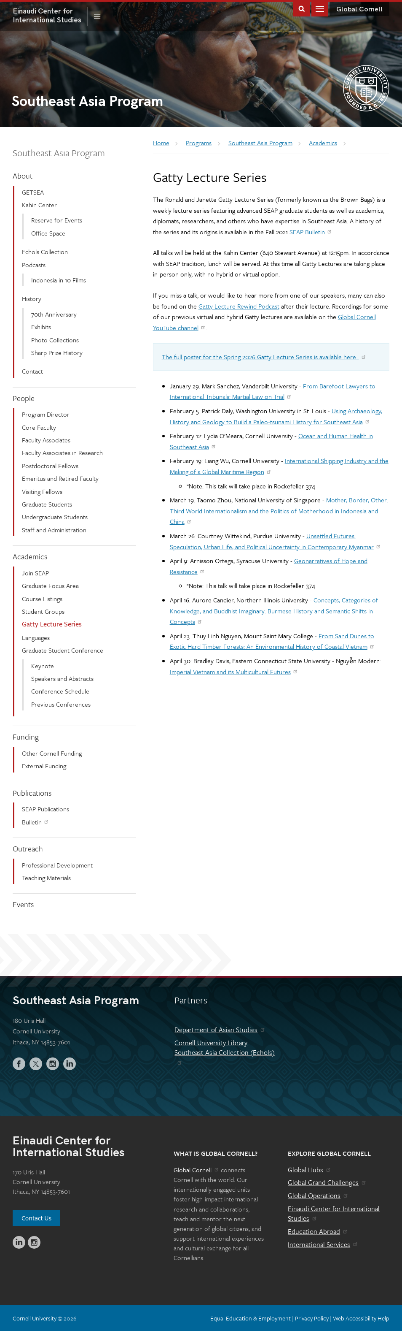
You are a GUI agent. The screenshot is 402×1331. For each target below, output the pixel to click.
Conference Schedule (60, 691)
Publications (32, 792)
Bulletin (35, 822)
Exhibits (41, 326)
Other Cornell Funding (52, 753)
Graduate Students (47, 504)
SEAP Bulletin (310, 231)
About (22, 175)
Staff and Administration (54, 529)
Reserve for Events (56, 220)
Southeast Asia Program (59, 152)
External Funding (44, 765)
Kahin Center (39, 204)
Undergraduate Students (55, 516)
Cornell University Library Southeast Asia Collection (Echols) (224, 1051)
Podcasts (34, 264)
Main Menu (319, 8)
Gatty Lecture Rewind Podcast (238, 306)
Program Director (46, 414)
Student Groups (43, 611)
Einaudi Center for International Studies (334, 1214)
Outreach (28, 848)
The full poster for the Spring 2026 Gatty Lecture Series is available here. (264, 356)
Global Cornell (359, 9)
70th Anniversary (54, 314)
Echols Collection (45, 251)
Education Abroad (318, 1231)
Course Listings (42, 598)
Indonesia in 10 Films (58, 280)
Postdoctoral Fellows (50, 465)
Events (23, 904)
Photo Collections (55, 339)
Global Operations (318, 1195)
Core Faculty (39, 427)
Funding (26, 736)
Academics (30, 556)
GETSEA (33, 192)
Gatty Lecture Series (52, 624)
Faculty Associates (46, 440)
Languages (36, 637)
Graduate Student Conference (62, 650)
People (24, 398)
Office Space (48, 233)
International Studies (50, 15)
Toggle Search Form (301, 8)
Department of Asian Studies (219, 1030)
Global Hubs (309, 1170)
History (31, 298)
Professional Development (57, 865)
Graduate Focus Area (50, 585)
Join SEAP (35, 572)
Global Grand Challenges (327, 1182)
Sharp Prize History (57, 352)
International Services (323, 1244)
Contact (32, 371)
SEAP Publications (45, 808)
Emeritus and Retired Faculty (60, 478)
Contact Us (36, 1218)
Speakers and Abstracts (62, 678)
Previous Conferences (61, 704)
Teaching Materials (46, 877)
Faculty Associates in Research (62, 452)
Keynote (42, 665)
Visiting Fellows (42, 491)
